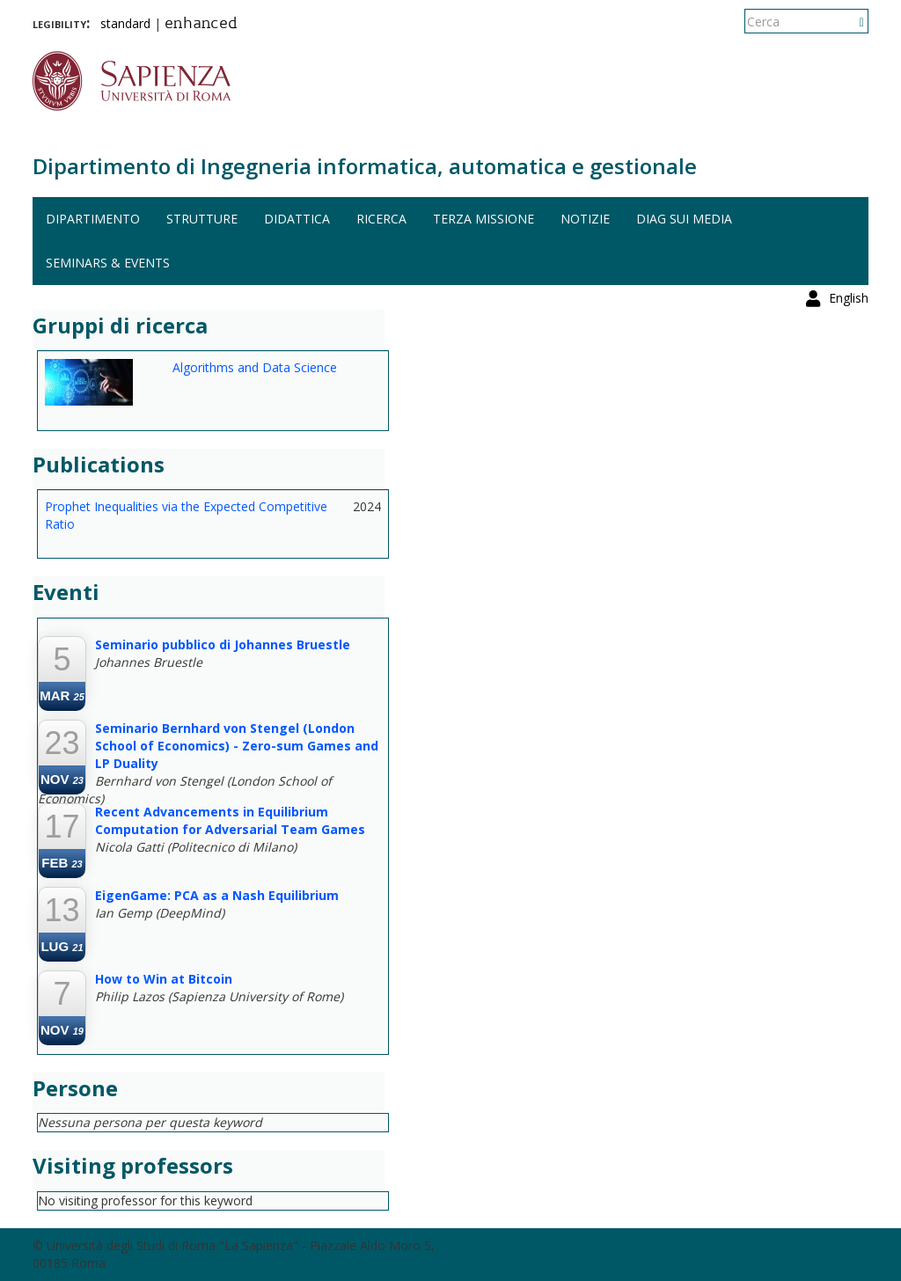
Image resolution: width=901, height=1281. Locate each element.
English (848, 21)
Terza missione (483, 218)
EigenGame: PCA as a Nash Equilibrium (217, 895)
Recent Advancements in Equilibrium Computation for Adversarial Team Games (230, 820)
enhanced (201, 25)
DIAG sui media (684, 218)
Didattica (297, 218)
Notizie (585, 218)
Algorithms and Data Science (254, 367)
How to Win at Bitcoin (163, 978)
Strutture (202, 218)
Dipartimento (93, 218)
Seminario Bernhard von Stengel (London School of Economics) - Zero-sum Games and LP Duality (236, 746)
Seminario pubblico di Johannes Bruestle (222, 644)
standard (125, 23)
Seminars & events (108, 262)
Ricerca (381, 218)
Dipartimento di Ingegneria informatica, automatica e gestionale (365, 165)
